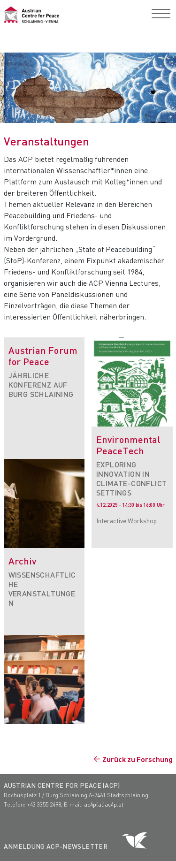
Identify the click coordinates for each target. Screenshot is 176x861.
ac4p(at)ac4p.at (103, 804)
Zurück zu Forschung (137, 759)
